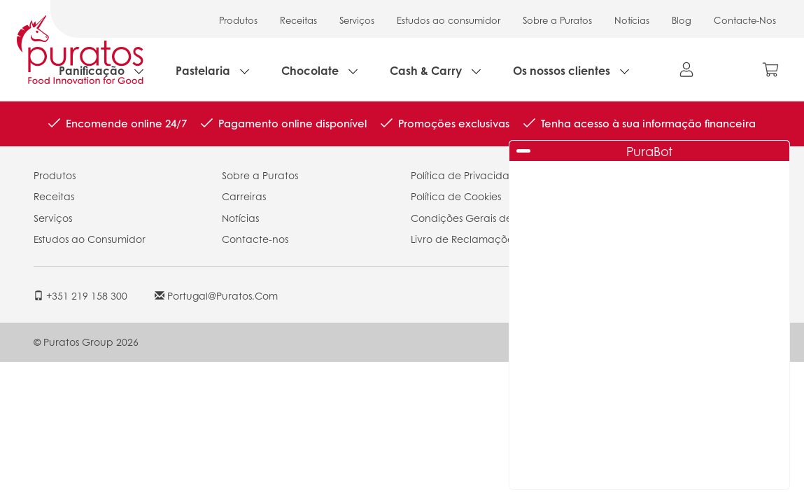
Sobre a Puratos (557, 20)
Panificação (92, 70)
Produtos (238, 20)
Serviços (356, 20)
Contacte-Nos (745, 20)
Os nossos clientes (561, 70)
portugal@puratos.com (216, 295)
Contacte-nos (255, 239)
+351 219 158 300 (80, 295)
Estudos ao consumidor (448, 20)
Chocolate (310, 70)
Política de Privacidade (467, 175)
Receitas (298, 20)
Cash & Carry (426, 70)
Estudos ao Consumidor (90, 239)
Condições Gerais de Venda (479, 218)
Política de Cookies (456, 196)
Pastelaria (203, 70)
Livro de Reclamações (464, 239)
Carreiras (244, 196)
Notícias (631, 20)
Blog (681, 20)
